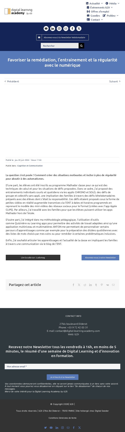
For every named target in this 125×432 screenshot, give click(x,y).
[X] (79, 285)
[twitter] (78, 28)
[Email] (113, 285)
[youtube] (46, 28)
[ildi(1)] (32, 319)
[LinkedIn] (90, 285)
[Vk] (107, 285)
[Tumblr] (96, 285)
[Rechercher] (60, 45)
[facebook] (72, 28)
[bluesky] (45, 427)
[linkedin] (52, 28)
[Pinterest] (102, 285)
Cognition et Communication (30, 165)
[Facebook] (73, 285)
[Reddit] (85, 285)
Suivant (113, 81)
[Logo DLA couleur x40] (18, 9)
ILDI (77, 334)
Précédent (13, 81)
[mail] (65, 28)
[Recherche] (81, 45)
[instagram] (59, 28)
